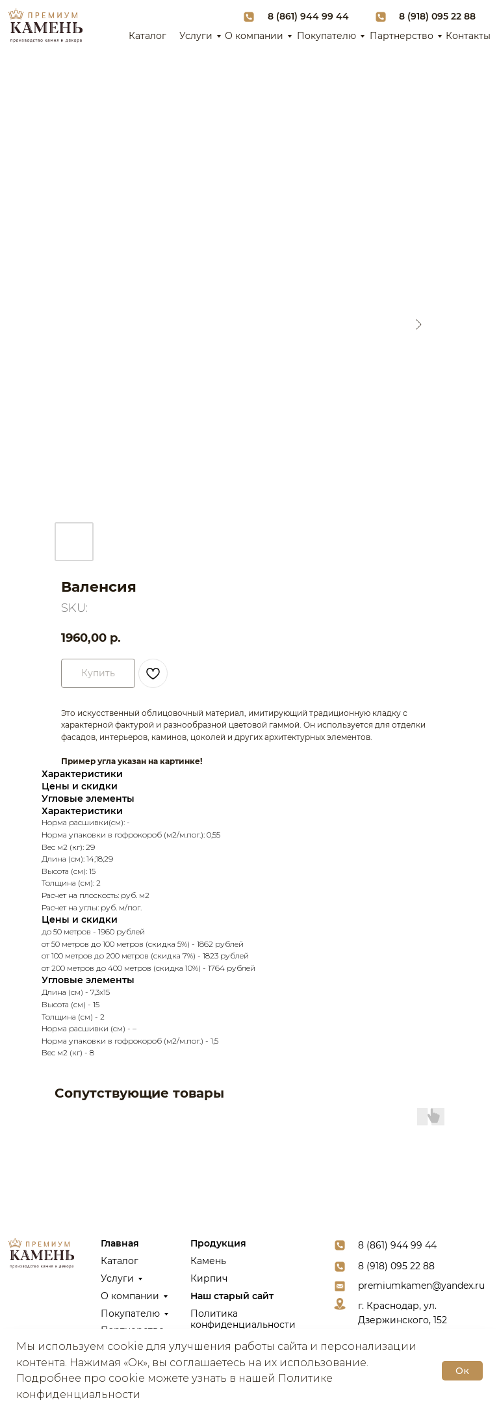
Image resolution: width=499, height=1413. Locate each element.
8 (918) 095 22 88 (437, 16)
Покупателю (326, 36)
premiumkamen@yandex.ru (421, 1285)
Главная (120, 1243)
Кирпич (208, 1278)
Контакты (468, 36)
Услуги (195, 36)
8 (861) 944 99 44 (308, 16)
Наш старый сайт (232, 1296)
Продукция (218, 1243)
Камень (208, 1261)
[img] (45, 25)
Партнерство (401, 36)
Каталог (147, 36)
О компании (254, 36)
